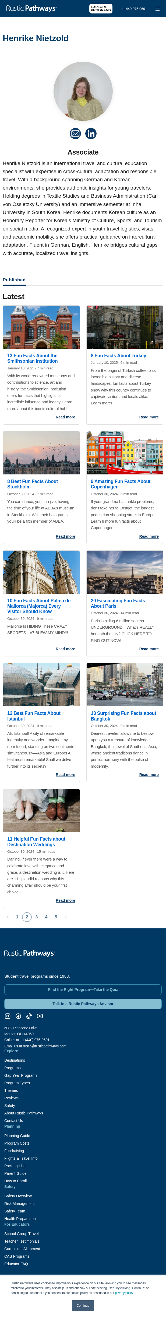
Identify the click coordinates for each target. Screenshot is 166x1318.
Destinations (14, 1060)
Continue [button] (82, 1305)
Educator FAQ (16, 1264)
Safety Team (14, 1211)
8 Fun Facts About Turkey (118, 355)
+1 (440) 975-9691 (35, 1040)
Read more (65, 417)
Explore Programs (101, 8)
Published (14, 279)
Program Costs (16, 1143)
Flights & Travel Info (21, 1158)
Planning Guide (17, 1136)
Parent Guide (15, 1173)
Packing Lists (15, 1166)
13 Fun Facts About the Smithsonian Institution (32, 358)
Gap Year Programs (20, 1075)
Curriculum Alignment (22, 1249)
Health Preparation (20, 1218)
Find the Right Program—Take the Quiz (83, 989)
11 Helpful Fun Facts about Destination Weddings (36, 841)
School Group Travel (21, 1234)
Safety (9, 1105)
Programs (12, 1068)
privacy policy (124, 1293)
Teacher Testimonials (21, 1241)
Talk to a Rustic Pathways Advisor (82, 1004)
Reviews (11, 1098)
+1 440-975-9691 (134, 9)
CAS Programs (16, 1256)
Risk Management (19, 1203)
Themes (11, 1090)
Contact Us (13, 1120)
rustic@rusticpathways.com (44, 1046)
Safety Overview (18, 1196)
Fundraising (14, 1151)
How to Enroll (15, 1181)
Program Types (17, 1083)
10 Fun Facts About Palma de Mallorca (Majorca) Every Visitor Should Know (38, 606)
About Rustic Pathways (23, 1113)
